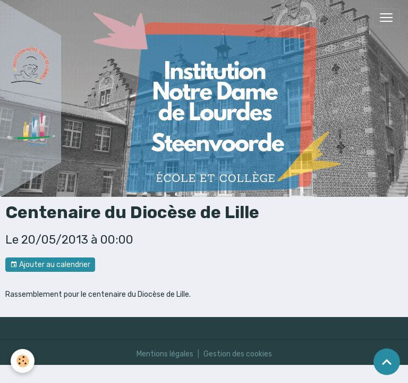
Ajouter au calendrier (50, 265)
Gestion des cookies (237, 354)
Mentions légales (165, 354)
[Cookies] (23, 361)
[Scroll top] (386, 361)
